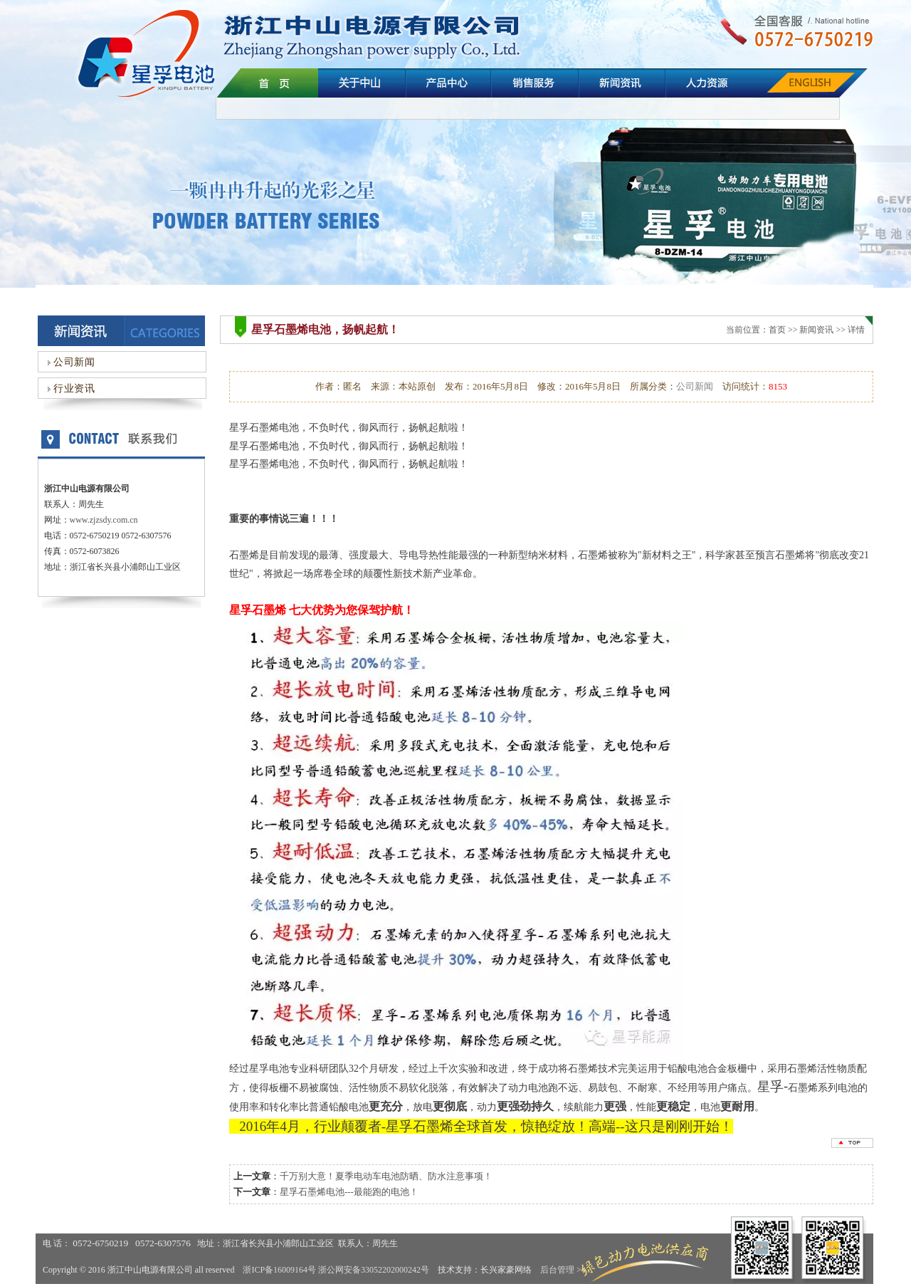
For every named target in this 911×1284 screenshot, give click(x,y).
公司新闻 (69, 362)
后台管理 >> (563, 1270)
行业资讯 (69, 388)
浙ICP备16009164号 (279, 1270)
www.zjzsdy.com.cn (104, 520)
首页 (777, 330)
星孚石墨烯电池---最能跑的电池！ (349, 1191)
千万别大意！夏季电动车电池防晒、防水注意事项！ (386, 1176)
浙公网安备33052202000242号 (373, 1270)
